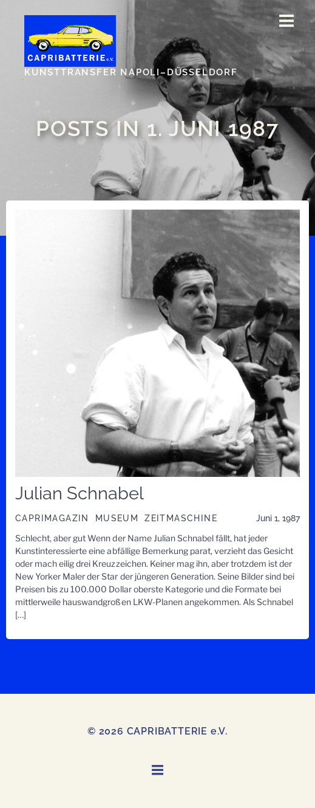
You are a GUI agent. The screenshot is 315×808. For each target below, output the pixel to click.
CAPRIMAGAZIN (52, 518)
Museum (116, 518)
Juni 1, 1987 (278, 518)
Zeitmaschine (180, 518)
